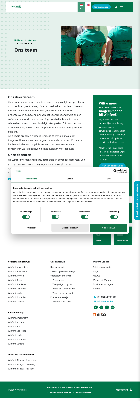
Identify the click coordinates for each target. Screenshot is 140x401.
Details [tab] (70, 179)
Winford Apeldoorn (17, 274)
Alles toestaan (108, 228)
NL (81, 8)
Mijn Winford (124, 392)
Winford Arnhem (16, 278)
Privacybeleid (66, 390)
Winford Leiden (15, 295)
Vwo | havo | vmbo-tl (62, 295)
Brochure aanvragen (103, 287)
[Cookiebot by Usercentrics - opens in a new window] (115, 171)
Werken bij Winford (102, 282)
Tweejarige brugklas (62, 287)
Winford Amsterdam (18, 269)
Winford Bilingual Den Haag (21, 367)
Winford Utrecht (16, 304)
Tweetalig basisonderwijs (62, 274)
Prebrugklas (58, 282)
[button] (116, 7)
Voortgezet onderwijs (60, 278)
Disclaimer (52, 390)
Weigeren (31, 228)
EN (88, 8)
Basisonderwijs (57, 269)
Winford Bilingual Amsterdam (22, 362)
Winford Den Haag (17, 291)
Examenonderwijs (59, 299)
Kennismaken (101, 6)
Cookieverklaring (84, 390)
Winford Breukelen (17, 287)
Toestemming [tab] (30, 179)
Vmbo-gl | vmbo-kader (63, 291)
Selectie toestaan (70, 228)
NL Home (18, 40)
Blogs (95, 274)
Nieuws (96, 278)
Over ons (32, 40)
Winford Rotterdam (17, 299)
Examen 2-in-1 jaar (61, 304)
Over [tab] (109, 179)
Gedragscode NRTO (83, 395)
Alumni (96, 291)
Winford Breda (15, 282)
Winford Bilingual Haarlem (21, 371)
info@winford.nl (103, 304)
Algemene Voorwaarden (60, 395)
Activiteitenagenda (102, 269)
